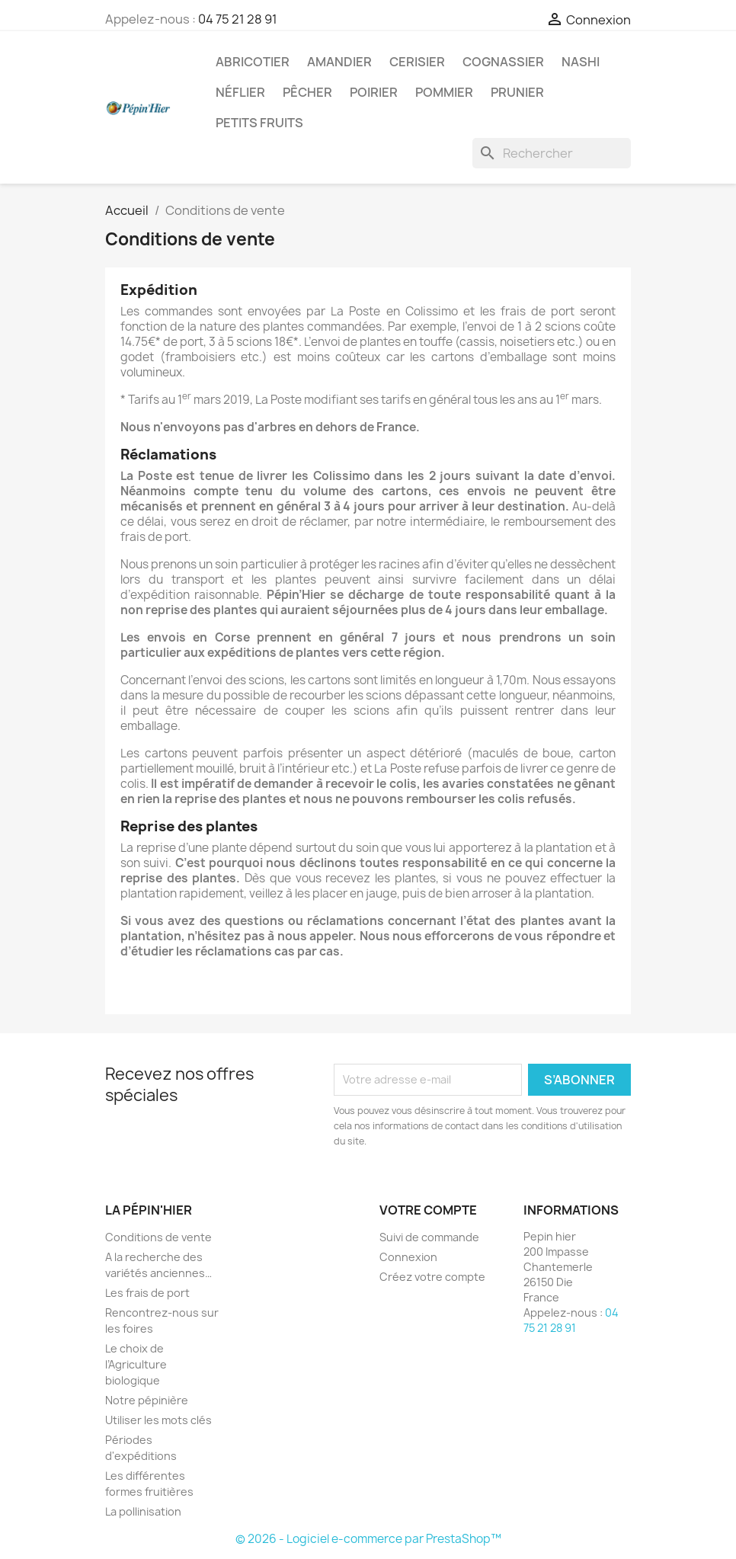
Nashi (581, 61)
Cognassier (503, 61)
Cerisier (417, 61)
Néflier (240, 92)
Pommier (444, 92)
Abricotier (253, 61)
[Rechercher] (551, 153)
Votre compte (428, 1210)
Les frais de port (147, 1292)
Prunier (517, 92)
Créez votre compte (432, 1276)
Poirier (374, 92)
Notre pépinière (146, 1400)
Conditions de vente (158, 1237)
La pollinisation (143, 1511)
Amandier (339, 61)
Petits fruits (259, 122)
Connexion (408, 1257)
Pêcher (307, 92)
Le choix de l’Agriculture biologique (136, 1364)
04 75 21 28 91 (237, 19)
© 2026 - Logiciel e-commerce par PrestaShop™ (368, 1539)
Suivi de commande (429, 1237)
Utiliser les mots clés (158, 1420)
